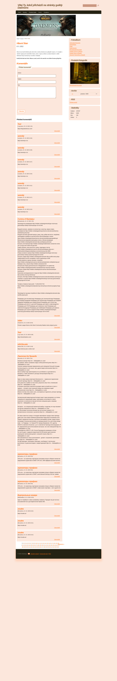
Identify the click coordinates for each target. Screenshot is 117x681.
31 (44, 545)
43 (33, 547)
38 (22, 547)
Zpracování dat (44, 553)
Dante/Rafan (73, 44)
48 (44, 547)
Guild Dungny (73, 48)
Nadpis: (20, 79)
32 (47, 545)
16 (49, 543)
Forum (40, 12)
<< (72, 94)
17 (51, 543)
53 (55, 547)
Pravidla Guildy (32, 12)
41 (29, 547)
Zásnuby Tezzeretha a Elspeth (77, 55)
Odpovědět (57, 131)
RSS (50, 553)
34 (51, 545)
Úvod (19, 12)
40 (27, 547)
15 (47, 543)
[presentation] (32, 104)
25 (31, 545)
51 (51, 547)
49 (46, 547)
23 (27, 545)
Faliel (71, 46)
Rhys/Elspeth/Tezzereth (76, 49)
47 (42, 547)
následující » (61, 544)
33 (49, 545)
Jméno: (19, 73)
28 (38, 545)
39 (24, 547)
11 (38, 543)
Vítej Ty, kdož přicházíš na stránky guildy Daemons (40, 6)
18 (54, 543)
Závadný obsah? (35, 553)
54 (57, 547)
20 (58, 543)
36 (55, 545)
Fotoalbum (46, 12)
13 (43, 543)
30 (42, 545)
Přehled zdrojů (73, 102)
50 (49, 547)
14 (45, 543)
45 (37, 547)
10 (36, 543)
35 (53, 545)
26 (33, 545)
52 (53, 547)
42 (31, 547)
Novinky (25, 12)
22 (25, 545)
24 (29, 545)
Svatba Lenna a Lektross (76, 51)
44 (35, 547)
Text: (19, 85)
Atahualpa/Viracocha (75, 43)
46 (40, 547)
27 (36, 545)
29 (40, 545)
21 (22, 545)
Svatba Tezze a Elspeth (76, 53)
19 (56, 543)
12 (41, 543)
